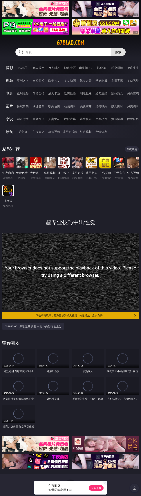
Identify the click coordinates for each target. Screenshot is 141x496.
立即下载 (96, 488)
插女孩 (22, 132)
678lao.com (70, 42)
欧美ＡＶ (54, 81)
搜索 (118, 52)
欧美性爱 (70, 93)
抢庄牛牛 (133, 68)
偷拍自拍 (38, 93)
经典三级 (101, 93)
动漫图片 (70, 106)
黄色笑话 (117, 119)
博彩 (9, 67)
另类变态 (133, 93)
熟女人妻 (86, 81)
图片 (9, 106)
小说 (9, 118)
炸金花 (101, 68)
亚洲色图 (38, 106)
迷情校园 (86, 119)
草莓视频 (54, 132)
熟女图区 (117, 106)
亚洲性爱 (23, 93)
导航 (9, 131)
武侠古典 (70, 119)
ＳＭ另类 (133, 81)
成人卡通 (54, 93)
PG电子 (23, 68)
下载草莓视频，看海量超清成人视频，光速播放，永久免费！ (86, 315)
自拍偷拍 (38, 81)
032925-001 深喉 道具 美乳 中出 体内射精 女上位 (33, 326)
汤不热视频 (70, 132)
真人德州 (38, 68)
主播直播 (117, 81)
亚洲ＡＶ (23, 81)
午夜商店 (38, 132)
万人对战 (54, 68)
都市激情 (23, 119)
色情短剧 (101, 132)
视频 (9, 80)
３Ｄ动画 (70, 81)
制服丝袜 (86, 93)
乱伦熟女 (117, 93)
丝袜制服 (101, 81)
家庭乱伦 (38, 119)
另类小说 (101, 119)
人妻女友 (54, 119)
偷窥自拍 (23, 106)
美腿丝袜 (86, 106)
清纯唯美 (101, 106)
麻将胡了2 (85, 68)
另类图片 (133, 106)
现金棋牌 (117, 68)
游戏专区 (70, 68)
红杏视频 (86, 132)
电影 (9, 93)
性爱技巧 (133, 119)
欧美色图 (54, 106)
